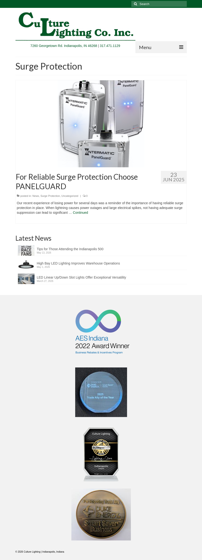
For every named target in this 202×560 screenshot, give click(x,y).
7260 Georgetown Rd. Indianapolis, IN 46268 (63, 46)
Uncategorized (69, 195)
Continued (80, 212)
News (35, 195)
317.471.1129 (110, 46)
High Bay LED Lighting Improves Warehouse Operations (78, 263)
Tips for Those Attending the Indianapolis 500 (70, 249)
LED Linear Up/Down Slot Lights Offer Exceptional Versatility (81, 277)
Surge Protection (50, 195)
